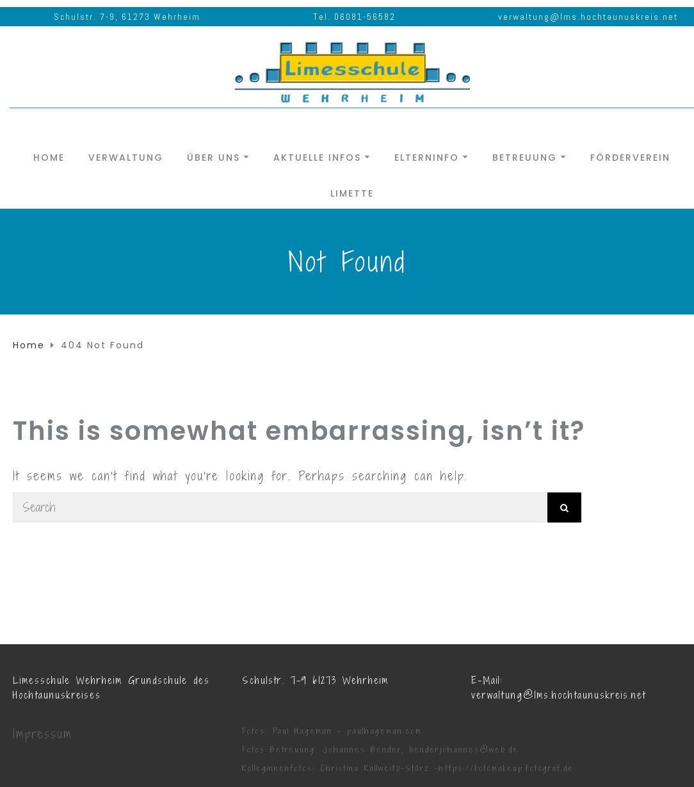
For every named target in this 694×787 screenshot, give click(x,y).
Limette (352, 192)
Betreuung (524, 156)
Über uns (213, 156)
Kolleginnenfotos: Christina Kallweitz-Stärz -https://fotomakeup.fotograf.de (408, 768)
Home (49, 156)
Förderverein (630, 156)
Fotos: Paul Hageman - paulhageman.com (332, 731)
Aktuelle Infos (317, 156)
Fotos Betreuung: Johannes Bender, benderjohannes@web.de (380, 749)
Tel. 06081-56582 (354, 16)
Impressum (42, 734)
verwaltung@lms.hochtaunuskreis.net (588, 16)
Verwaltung (125, 156)
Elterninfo (426, 156)
